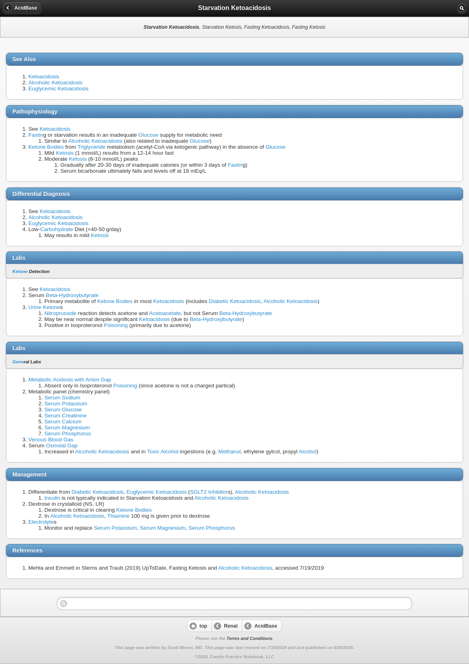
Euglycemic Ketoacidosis (58, 89)
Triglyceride (92, 147)
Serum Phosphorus (67, 434)
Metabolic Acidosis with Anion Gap (69, 380)
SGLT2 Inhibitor (209, 492)
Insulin (52, 498)
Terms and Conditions (249, 638)
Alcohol (308, 452)
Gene (18, 361)
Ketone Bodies (46, 147)
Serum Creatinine (65, 416)
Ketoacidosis (43, 77)
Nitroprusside (60, 313)
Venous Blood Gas (51, 440)
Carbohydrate (56, 229)
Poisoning (116, 325)
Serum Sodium (62, 398)
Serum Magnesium (67, 428)
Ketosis (65, 153)
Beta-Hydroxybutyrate (72, 295)
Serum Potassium (65, 404)
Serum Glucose (63, 410)
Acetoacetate (164, 313)
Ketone (20, 271)
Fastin (35, 135)
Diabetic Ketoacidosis (235, 301)
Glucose (148, 135)
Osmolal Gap (62, 446)
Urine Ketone (44, 307)
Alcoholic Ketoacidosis (55, 83)
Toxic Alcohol (163, 452)
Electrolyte (41, 522)
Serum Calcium (63, 422)
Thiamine (118, 516)
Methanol (229, 452)
